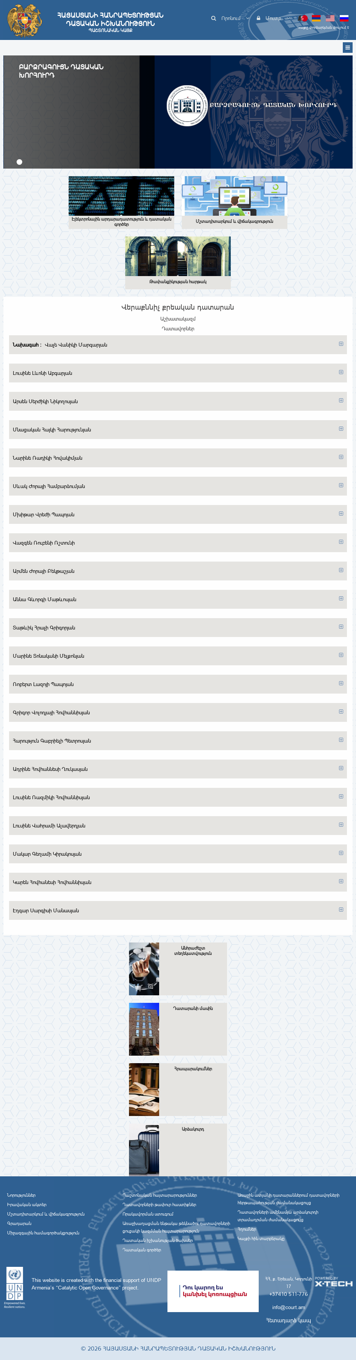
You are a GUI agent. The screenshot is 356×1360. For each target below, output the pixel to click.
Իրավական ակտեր (26, 1204)
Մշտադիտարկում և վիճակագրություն (45, 1214)
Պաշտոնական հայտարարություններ (160, 1195)
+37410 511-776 (288, 1294)
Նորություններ (21, 1195)
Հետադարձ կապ (288, 1320)
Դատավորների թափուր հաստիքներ (159, 1204)
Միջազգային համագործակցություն (43, 1233)
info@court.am (288, 1307)
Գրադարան (19, 1223)
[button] (19, 162)
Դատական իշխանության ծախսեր (158, 1240)
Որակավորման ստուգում (148, 1214)
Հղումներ (247, 1229)
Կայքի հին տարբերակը (261, 1238)
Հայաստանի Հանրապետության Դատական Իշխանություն (110, 22)
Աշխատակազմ (178, 319)
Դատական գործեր (142, 1250)
